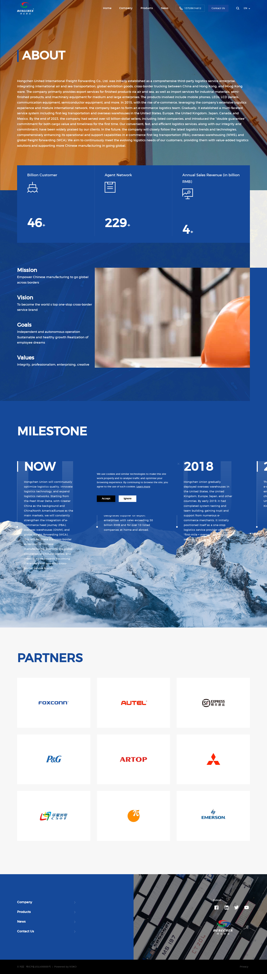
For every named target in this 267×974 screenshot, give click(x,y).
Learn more (143, 487)
